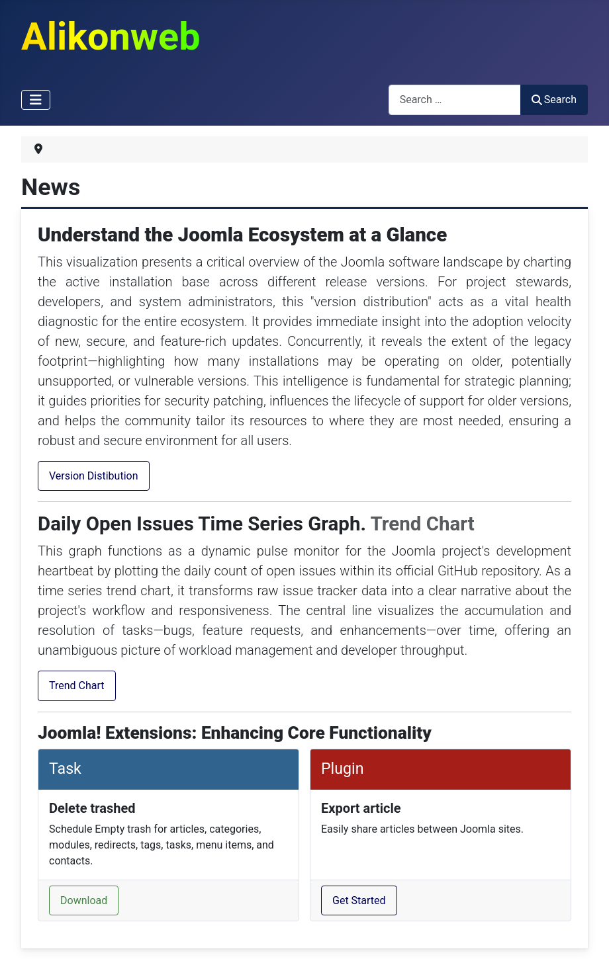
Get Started (359, 900)
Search (554, 99)
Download (83, 900)
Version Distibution (93, 476)
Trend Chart (77, 685)
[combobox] (455, 99)
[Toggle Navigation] (35, 100)
